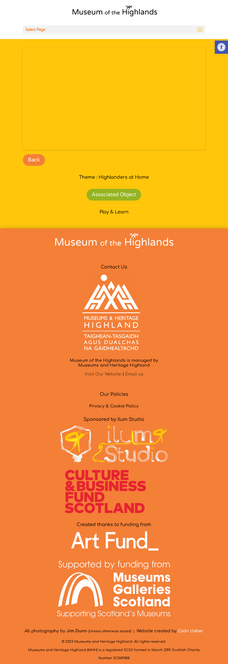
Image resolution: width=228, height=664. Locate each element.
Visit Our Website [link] (103, 374)
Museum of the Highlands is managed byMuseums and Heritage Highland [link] (114, 363)
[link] (221, 47)
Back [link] (34, 160)
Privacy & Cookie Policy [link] (114, 406)
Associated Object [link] (114, 195)
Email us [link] (134, 374)
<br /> (114, 98)
